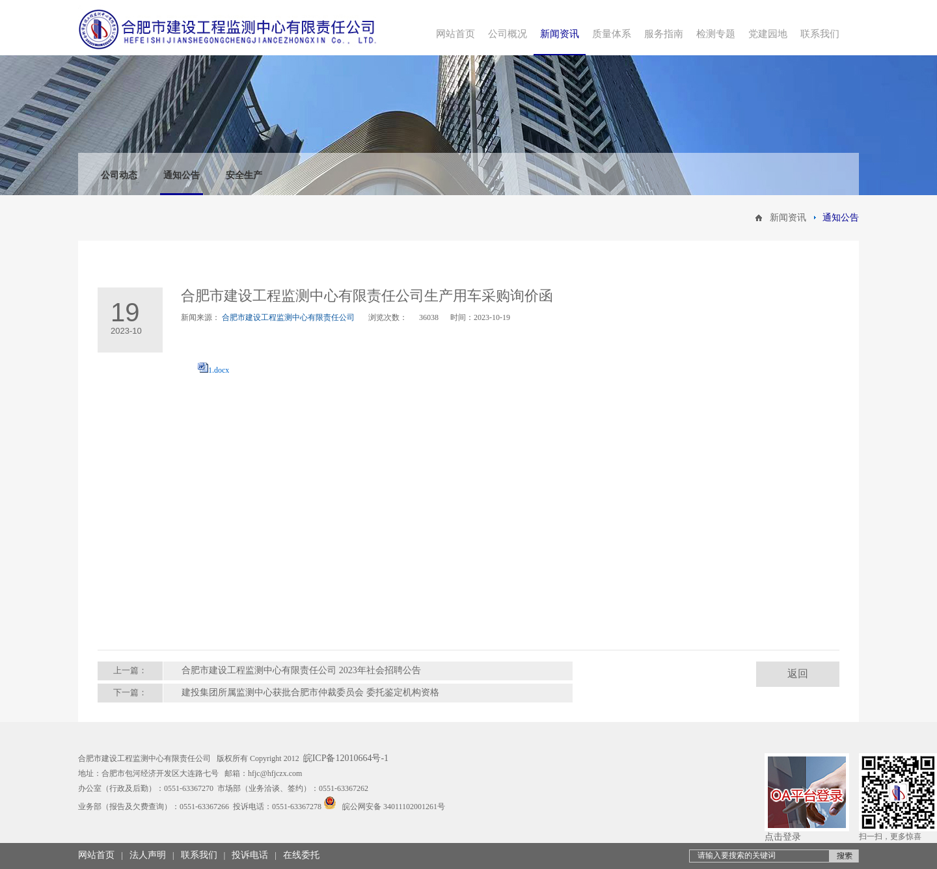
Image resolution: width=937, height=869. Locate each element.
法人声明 (147, 855)
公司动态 (119, 175)
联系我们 (199, 855)
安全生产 (244, 175)
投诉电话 (250, 855)
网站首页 (96, 855)
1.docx (218, 370)
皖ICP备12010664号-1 (345, 758)
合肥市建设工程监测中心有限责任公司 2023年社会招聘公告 (301, 670)
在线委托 (301, 855)
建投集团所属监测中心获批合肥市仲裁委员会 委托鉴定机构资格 (310, 692)
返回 (797, 673)
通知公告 (181, 175)
